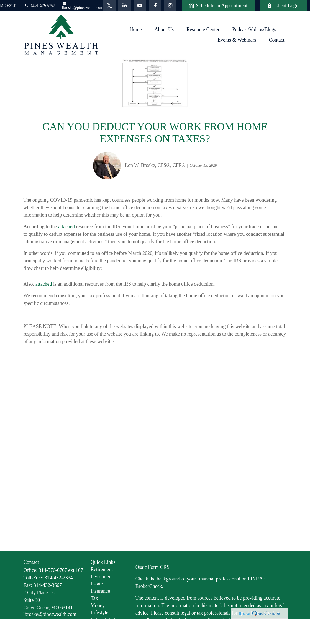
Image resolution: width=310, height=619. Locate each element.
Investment (102, 576)
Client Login (283, 5)
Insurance (100, 591)
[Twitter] (109, 5)
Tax (94, 598)
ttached (45, 284)
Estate (97, 584)
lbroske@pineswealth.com (82, 5)
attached (66, 226)
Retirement (102, 569)
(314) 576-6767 (39, 5)
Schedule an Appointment (218, 5)
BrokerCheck (148, 586)
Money (98, 605)
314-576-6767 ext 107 (61, 570)
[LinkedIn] (124, 5)
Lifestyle (99, 612)
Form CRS (159, 567)
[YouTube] (140, 5)
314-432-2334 (59, 577)
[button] (135, 29)
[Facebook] (155, 5)
